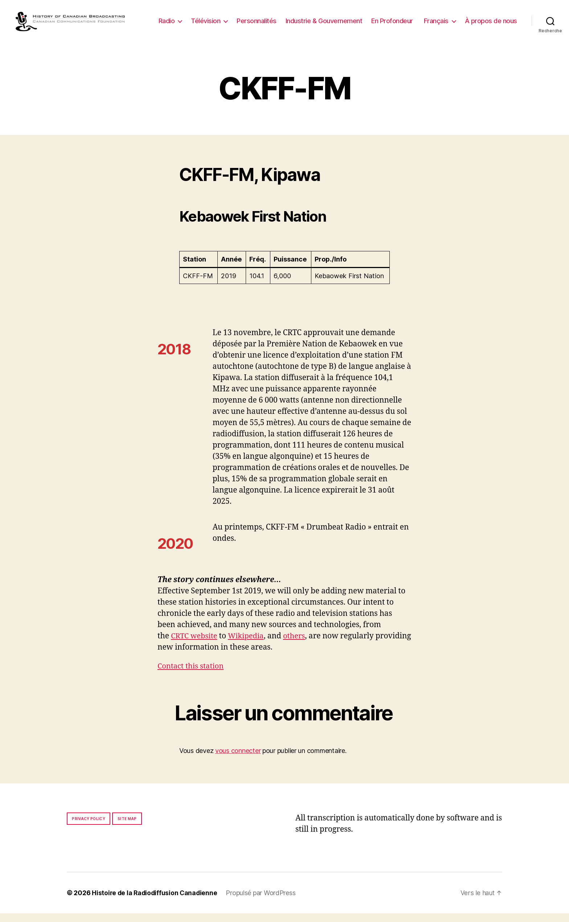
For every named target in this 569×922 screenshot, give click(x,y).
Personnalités (318, 20)
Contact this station (192, 675)
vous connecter (238, 759)
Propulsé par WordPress (263, 901)
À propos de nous (491, 30)
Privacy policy (88, 827)
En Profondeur (453, 20)
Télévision (267, 20)
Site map (127, 827)
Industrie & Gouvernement (385, 20)
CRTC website (195, 645)
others (298, 645)
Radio (228, 20)
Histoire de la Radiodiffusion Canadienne (156, 901)
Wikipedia (248, 645)
